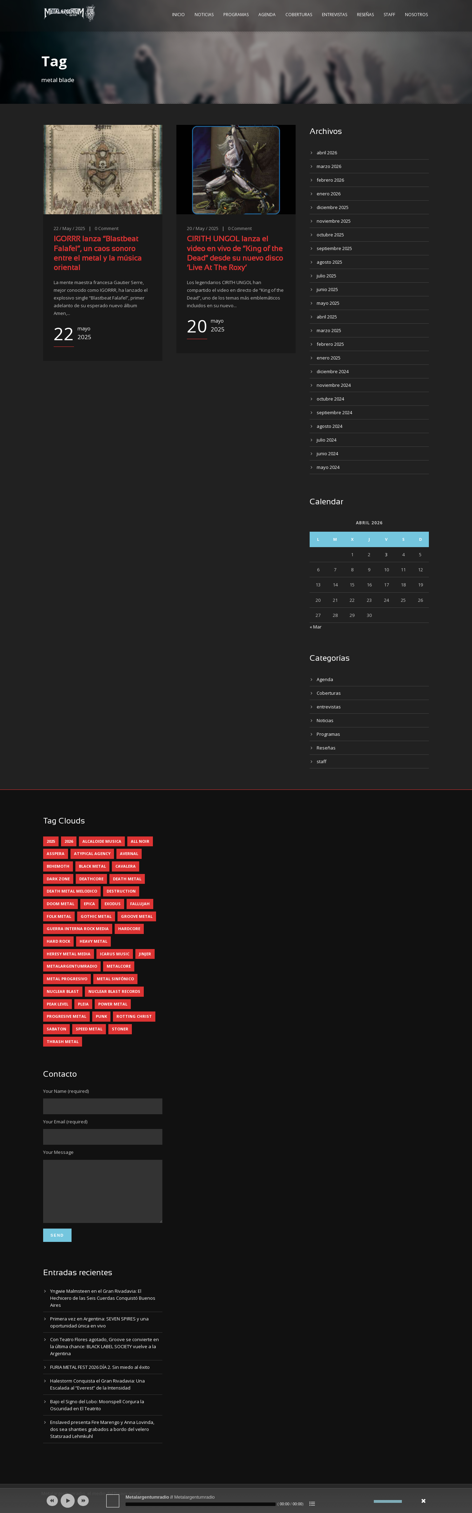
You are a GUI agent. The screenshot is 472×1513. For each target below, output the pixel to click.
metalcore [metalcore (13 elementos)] (119, 966)
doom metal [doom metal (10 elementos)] (60, 903)
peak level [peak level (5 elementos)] (57, 1004)
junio (327, 289)
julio (326, 276)
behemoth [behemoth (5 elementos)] (58, 866)
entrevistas (329, 707)
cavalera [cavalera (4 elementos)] (125, 866)
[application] (236, 1500)
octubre (330, 234)
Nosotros (416, 15)
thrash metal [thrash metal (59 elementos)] (63, 1041)
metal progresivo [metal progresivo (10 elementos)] (67, 978)
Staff (389, 15)
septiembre (334, 248)
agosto (329, 262)
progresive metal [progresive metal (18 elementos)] (66, 1016)
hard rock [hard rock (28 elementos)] (58, 941)
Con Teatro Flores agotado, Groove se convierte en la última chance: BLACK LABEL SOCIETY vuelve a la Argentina (104, 1357)
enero (328, 193)
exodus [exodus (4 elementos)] (112, 903)
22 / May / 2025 (69, 228)
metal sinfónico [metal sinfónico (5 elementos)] (115, 978)
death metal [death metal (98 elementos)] (127, 878)
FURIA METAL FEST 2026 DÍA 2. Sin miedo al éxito (100, 1377)
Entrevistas (334, 15)
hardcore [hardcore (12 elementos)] (129, 928)
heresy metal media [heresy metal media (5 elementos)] (68, 953)
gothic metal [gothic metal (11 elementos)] (96, 916)
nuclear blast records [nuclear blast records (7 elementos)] (114, 991)
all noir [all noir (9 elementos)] (140, 841)
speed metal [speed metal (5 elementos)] (89, 1028)
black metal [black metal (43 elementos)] (92, 866)
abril (327, 152)
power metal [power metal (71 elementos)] (112, 1004)
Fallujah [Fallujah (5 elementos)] (140, 903)
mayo (328, 303)
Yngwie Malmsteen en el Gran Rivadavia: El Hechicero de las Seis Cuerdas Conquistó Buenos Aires (102, 1308)
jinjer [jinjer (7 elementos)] (145, 953)
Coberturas (298, 15)
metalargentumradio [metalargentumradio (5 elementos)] (72, 966)
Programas (236, 15)
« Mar (316, 627)
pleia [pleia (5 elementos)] (83, 1004)
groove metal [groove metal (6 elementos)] (137, 916)
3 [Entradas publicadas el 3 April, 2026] (386, 554)
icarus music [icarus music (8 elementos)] (114, 953)
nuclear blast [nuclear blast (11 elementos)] (63, 991)
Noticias (204, 15)
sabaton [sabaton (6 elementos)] (56, 1028)
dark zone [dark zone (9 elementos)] (58, 878)
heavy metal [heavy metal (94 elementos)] (93, 941)
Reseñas (365, 15)
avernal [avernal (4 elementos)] (129, 853)
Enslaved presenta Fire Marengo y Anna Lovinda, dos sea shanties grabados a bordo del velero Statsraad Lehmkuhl (102, 1440)
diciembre (333, 207)
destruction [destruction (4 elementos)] (121, 891)
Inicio (178, 15)
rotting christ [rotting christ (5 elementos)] (134, 1016)
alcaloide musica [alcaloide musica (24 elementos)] (101, 841)
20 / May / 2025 (202, 228)
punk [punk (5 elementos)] (101, 1016)
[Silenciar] (368, 1501)
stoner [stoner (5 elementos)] (120, 1028)
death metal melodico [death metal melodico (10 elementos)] (72, 891)
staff (321, 761)
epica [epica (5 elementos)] (89, 903)
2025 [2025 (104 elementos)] (51, 841)
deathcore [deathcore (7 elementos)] (91, 878)
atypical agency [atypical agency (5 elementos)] (92, 853)
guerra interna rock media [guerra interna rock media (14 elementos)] (78, 928)
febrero (330, 180)
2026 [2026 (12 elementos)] (69, 841)
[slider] (201, 1504)
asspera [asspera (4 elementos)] (56, 853)
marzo (329, 166)
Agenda (267, 15)
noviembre (334, 221)
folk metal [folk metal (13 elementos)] (59, 916)
